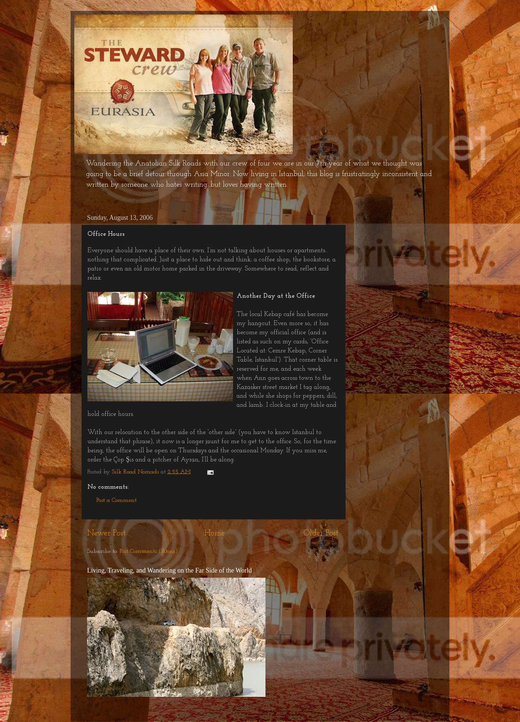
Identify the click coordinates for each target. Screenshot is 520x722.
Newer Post (106, 533)
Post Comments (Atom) (149, 551)
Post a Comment (116, 500)
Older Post (320, 533)
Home (214, 533)
